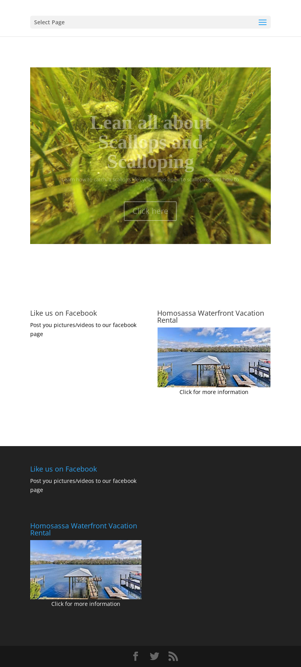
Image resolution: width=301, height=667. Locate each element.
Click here (150, 215)
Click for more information (214, 392)
